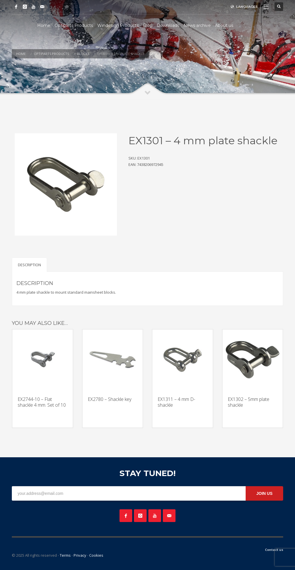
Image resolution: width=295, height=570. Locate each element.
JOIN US (264, 493)
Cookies (96, 555)
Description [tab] (29, 264)
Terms (65, 555)
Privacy (80, 555)
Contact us (274, 549)
